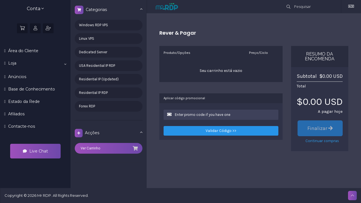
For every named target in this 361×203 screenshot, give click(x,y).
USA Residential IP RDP (97, 65)
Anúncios (16, 76)
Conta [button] (35, 8)
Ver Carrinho (108, 148)
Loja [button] (36, 63)
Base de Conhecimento (31, 89)
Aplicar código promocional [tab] (184, 98)
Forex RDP (87, 106)
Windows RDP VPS (93, 25)
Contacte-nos (21, 126)
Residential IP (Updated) (99, 79)
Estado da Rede (23, 101)
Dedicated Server (93, 52)
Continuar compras (322, 141)
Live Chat (35, 151)
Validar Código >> (221, 130)
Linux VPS (86, 38)
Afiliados (16, 113)
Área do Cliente (22, 50)
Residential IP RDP (93, 93)
